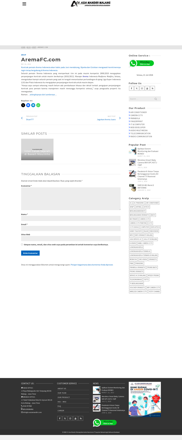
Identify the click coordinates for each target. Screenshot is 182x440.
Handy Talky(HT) (136, 231)
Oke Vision (143, 259)
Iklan (146, 231)
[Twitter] (136, 88)
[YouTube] (147, 88)
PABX (131, 263)
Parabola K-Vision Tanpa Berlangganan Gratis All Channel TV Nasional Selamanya (148, 175)
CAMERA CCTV (136, 115)
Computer (145, 227)
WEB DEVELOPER (137, 127)
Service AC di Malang (138, 275)
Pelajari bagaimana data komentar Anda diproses (92, 264)
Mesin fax (133, 259)
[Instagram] (142, 88)
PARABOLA (135, 118)
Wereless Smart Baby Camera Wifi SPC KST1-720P (147, 162)
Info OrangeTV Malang (144, 235)
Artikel (139, 207)
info (131, 235)
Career (61, 410)
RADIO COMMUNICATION (141, 136)
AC (131, 203)
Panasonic (139, 263)
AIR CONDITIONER (138, 112)
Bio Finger (134, 219)
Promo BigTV (152, 267)
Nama (24, 214)
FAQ (59, 406)
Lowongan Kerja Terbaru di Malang (143, 255)
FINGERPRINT (136, 121)
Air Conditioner (152, 203)
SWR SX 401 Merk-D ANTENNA (146, 186)
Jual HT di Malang (150, 239)
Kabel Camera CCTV (145, 243)
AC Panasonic (139, 203)
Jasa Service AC (135, 239)
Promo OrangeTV (136, 271)
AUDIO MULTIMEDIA (139, 130)
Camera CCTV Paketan (138, 223)
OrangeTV (153, 259)
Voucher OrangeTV (137, 287)
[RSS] (152, 88)
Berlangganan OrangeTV (139, 215)
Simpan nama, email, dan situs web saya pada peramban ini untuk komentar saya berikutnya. (66, 244)
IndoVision (154, 231)
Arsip (23, 55)
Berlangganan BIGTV (137, 211)
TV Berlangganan (136, 283)
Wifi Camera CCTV (153, 287)
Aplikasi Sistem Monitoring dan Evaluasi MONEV (148, 151)
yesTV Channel (154, 291)
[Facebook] (131, 88)
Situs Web (25, 234)
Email (24, 224)
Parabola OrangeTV (137, 267)
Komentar (26, 186)
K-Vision (133, 243)
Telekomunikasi (136, 279)
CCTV (150, 223)
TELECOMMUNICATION (140, 133)
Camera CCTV (145, 219)
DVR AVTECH (155, 227)
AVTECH (146, 207)
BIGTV (153, 215)
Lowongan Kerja (136, 247)
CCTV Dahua (134, 227)
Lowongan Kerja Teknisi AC (140, 251)
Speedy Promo (153, 275)
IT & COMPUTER (137, 124)
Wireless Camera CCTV (138, 291)
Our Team (62, 393)
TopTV (146, 279)
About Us (62, 388)
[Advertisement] (91, 26)
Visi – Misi (62, 402)
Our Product (64, 397)
